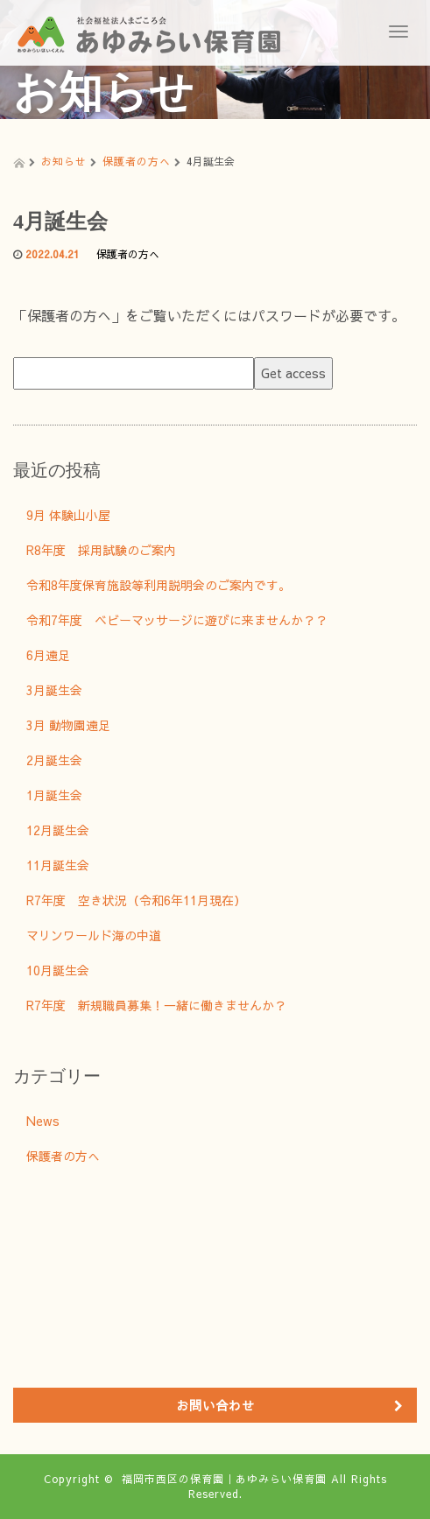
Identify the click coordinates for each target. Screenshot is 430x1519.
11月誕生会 (57, 865)
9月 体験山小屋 (68, 515)
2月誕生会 (54, 760)
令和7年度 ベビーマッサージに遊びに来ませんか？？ (177, 620)
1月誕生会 (54, 795)
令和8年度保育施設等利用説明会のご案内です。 (158, 585)
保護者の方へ (136, 161)
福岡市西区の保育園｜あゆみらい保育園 (224, 1479)
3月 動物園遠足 (68, 725)
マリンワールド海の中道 (93, 935)
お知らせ (64, 161)
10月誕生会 (57, 970)
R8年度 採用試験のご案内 (101, 550)
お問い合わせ (215, 1405)
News (43, 1120)
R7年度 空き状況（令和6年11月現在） (136, 900)
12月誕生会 (57, 830)
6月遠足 (48, 655)
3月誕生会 (54, 690)
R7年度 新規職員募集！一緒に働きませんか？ (156, 1005)
